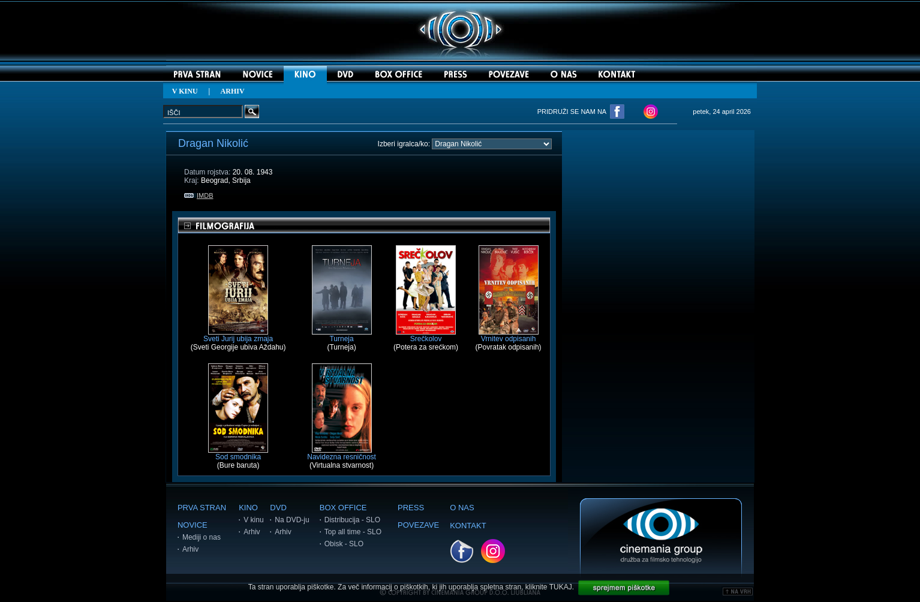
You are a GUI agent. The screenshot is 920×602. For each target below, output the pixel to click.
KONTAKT (468, 525)
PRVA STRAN (202, 507)
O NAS (462, 507)
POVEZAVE (418, 524)
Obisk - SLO (343, 544)
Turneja (342, 335)
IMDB (199, 195)
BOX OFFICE (343, 507)
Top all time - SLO (352, 532)
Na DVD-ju (292, 520)
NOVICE (193, 524)
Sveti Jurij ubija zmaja (238, 335)
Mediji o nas (201, 537)
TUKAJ (560, 587)
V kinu (253, 520)
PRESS (411, 507)
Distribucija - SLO (352, 520)
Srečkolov (426, 335)
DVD (278, 507)
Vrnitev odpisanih (509, 335)
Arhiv (190, 549)
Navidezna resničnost (341, 453)
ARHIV (233, 91)
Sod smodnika (238, 453)
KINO (248, 507)
